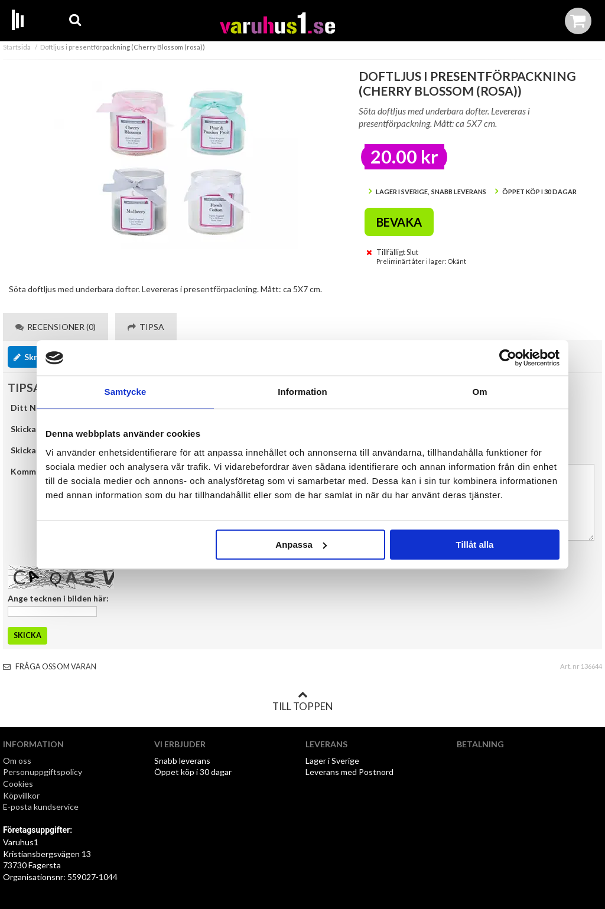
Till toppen (302, 701)
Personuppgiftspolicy (42, 772)
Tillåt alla (474, 544)
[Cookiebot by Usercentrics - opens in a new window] (508, 358)
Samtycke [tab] (126, 392)
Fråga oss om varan (49, 666)
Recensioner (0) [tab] (55, 327)
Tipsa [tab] (146, 327)
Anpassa (301, 544)
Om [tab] (479, 392)
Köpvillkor (21, 795)
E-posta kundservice (41, 807)
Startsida (17, 47)
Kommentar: (35, 471)
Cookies (18, 784)
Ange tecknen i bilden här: (58, 598)
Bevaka (399, 222)
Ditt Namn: (33, 408)
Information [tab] (302, 392)
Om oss (17, 761)
